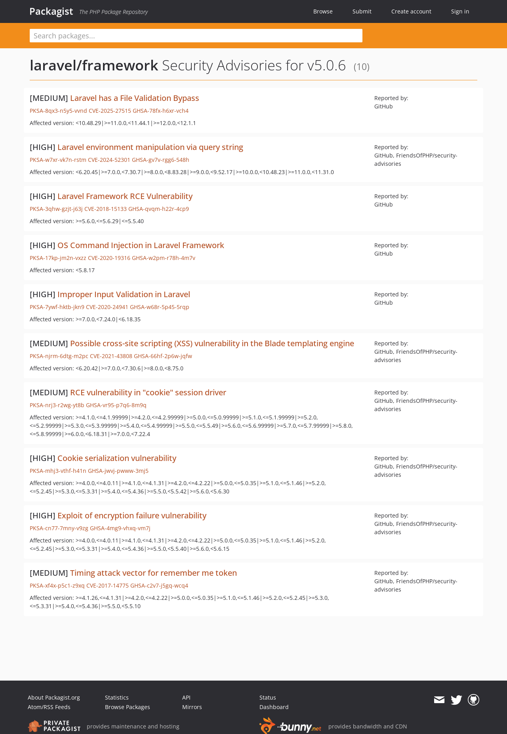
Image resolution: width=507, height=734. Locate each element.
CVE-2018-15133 (105, 208)
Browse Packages (127, 707)
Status (267, 697)
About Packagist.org (54, 697)
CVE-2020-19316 (109, 258)
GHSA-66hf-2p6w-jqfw (163, 356)
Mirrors (192, 707)
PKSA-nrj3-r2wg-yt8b (57, 405)
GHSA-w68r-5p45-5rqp (159, 307)
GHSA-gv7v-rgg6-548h (160, 159)
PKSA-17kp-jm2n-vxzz (58, 258)
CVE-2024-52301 (109, 159)
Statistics (117, 697)
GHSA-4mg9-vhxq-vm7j (120, 528)
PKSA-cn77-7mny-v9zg (59, 528)
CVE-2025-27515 (110, 110)
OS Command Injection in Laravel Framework (140, 245)
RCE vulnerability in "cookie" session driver (148, 392)
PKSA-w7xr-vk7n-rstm (58, 159)
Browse (323, 11)
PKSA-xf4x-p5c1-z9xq (57, 585)
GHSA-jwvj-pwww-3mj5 (118, 470)
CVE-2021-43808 (111, 356)
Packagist (51, 11)
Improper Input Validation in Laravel (123, 294)
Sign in (460, 11)
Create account (411, 11)
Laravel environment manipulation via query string (150, 147)
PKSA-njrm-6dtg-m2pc (59, 356)
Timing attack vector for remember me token (153, 572)
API (186, 697)
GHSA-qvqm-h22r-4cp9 (158, 208)
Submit (362, 11)
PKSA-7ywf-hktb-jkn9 (57, 307)
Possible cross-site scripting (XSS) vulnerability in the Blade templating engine (212, 343)
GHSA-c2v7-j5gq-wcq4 (159, 585)
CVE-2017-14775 (107, 585)
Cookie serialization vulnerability (116, 458)
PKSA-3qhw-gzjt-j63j (56, 208)
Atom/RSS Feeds (49, 707)
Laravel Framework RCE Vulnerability (125, 196)
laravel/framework (94, 65)
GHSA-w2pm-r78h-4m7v (163, 258)
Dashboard (274, 707)
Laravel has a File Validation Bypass (134, 98)
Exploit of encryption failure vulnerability (131, 515)
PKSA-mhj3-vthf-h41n (58, 470)
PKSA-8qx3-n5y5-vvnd (58, 110)
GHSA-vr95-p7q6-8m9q (116, 405)
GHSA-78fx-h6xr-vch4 (161, 110)
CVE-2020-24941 (107, 307)
